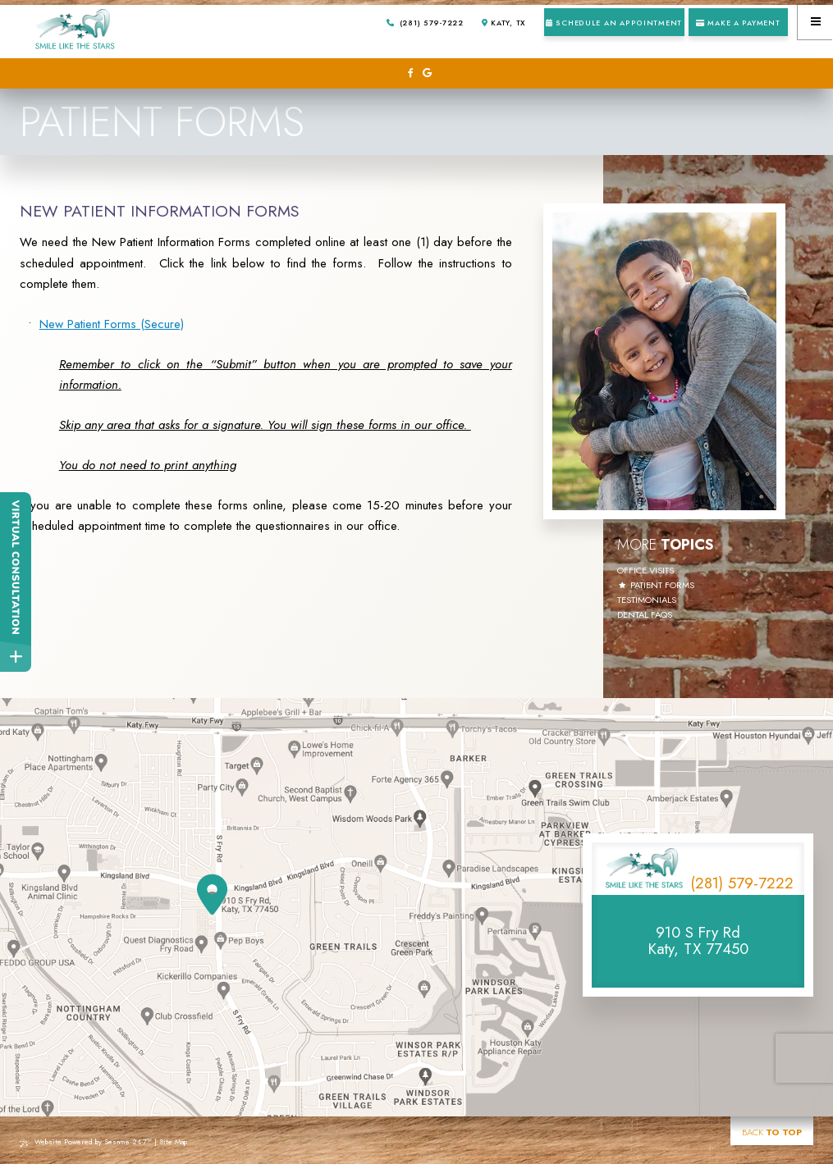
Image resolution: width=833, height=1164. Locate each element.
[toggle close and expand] (15, 656)
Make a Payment (738, 22)
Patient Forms (662, 585)
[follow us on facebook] (410, 73)
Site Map (173, 1141)
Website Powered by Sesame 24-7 (86, 1141)
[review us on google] (427, 73)
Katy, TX (503, 22)
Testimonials (646, 600)
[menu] (815, 21)
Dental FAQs (644, 615)
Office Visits (645, 571)
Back (772, 1132)
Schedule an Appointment (614, 22)
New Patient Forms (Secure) (111, 324)
